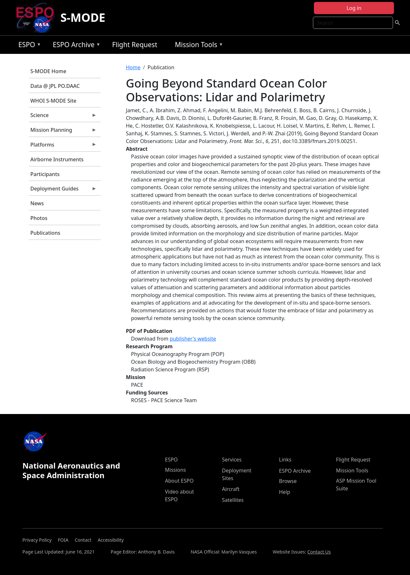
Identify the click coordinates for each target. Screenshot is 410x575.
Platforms (63, 146)
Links (285, 459)
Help (284, 491)
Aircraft (231, 489)
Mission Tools (197, 45)
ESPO (28, 45)
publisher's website (193, 338)
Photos (38, 218)
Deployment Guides (63, 190)
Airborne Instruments (57, 159)
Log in (354, 8)
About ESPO (179, 480)
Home (133, 67)
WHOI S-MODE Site (53, 100)
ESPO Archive (75, 45)
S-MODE (82, 17)
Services (232, 459)
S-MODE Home (48, 71)
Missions (175, 469)
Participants (45, 174)
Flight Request (134, 44)
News (37, 203)
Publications (45, 232)
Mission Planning (63, 131)
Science (63, 117)
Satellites (232, 499)
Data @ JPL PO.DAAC (55, 85)
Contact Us (319, 552)
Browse (288, 481)
